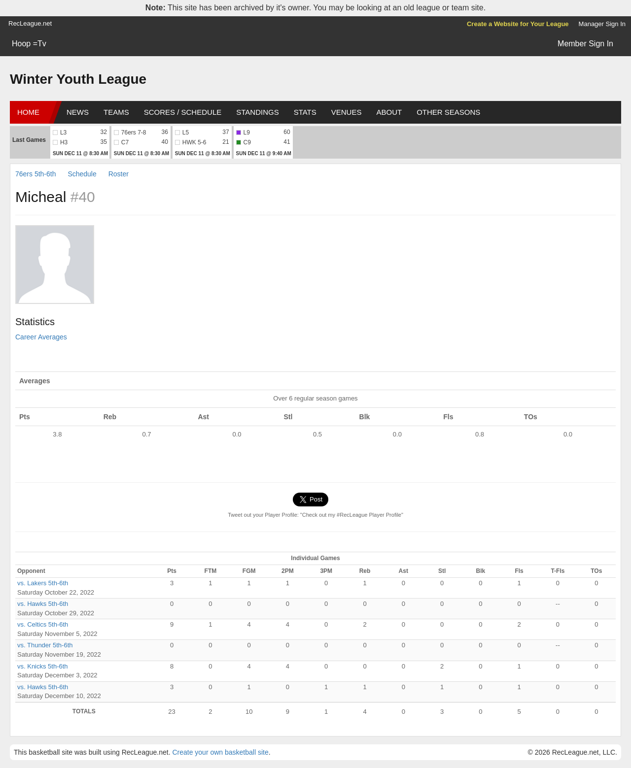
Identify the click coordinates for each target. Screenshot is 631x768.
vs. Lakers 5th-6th (42, 583)
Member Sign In (585, 43)
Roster (118, 174)
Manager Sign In (602, 24)
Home (28, 112)
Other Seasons (448, 112)
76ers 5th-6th (35, 174)
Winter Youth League (78, 79)
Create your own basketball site (220, 752)
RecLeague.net (30, 23)
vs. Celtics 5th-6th (42, 624)
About (389, 112)
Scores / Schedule (183, 112)
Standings (257, 112)
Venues (346, 112)
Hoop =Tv (29, 43)
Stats (305, 112)
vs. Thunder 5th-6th (45, 645)
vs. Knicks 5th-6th (42, 666)
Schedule (82, 174)
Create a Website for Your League (518, 24)
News (78, 112)
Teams (116, 112)
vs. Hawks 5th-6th (42, 603)
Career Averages (41, 337)
